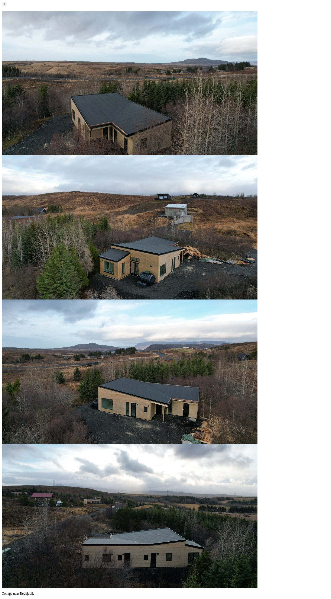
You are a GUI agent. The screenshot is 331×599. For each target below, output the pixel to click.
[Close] (4, 4)
